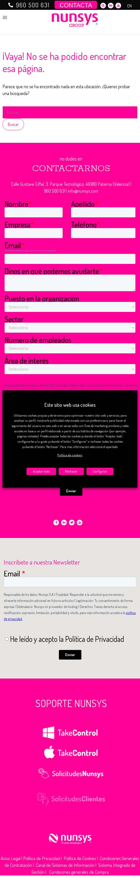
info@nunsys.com (83, 191)
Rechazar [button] (71, 471)
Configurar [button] (100, 471)
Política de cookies (69, 455)
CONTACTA (76, 5)
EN (129, 5)
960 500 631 (33, 5)
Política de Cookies (80, 858)
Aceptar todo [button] (41, 471)
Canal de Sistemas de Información (65, 865)
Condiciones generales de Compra (79, 872)
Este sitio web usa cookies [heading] (70, 405)
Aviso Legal (10, 858)
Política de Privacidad (41, 858)
